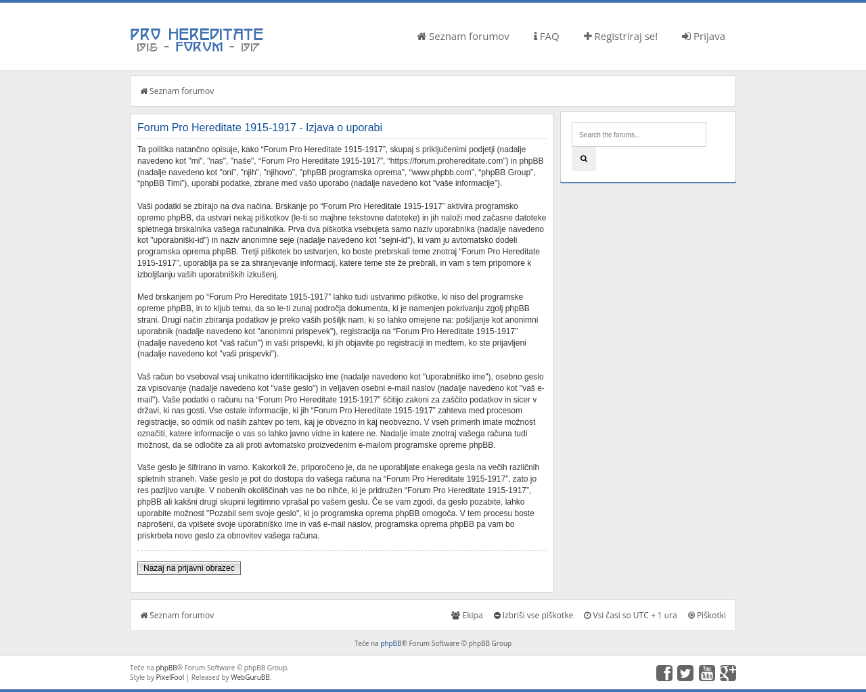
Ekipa (466, 615)
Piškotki (707, 615)
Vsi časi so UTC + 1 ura (630, 615)
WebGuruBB (250, 677)
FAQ (547, 36)
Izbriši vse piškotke (534, 615)
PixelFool (170, 677)
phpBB (390, 643)
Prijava (703, 36)
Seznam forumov (463, 36)
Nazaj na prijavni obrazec (189, 568)
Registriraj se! (621, 36)
